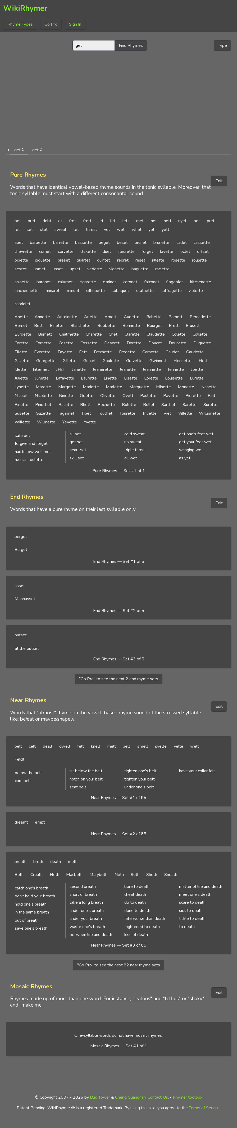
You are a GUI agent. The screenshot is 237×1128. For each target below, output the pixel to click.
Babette (154, 317)
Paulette (148, 396)
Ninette (66, 396)
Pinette (21, 405)
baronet (44, 282)
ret (17, 229)
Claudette (156, 334)
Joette (197, 369)
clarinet (109, 282)
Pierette (193, 396)
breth (38, 862)
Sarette (190, 405)
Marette (43, 387)
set (30, 229)
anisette (22, 282)
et (60, 221)
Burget (21, 549)
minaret (52, 291)
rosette (178, 260)
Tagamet (66, 413)
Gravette (134, 361)
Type (222, 45)
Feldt (19, 759)
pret (211, 221)
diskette (88, 251)
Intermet (41, 369)
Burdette (23, 334)
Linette (110, 378)
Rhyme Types (20, 24)
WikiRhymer (25, 8)
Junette (42, 378)
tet (76, 229)
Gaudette (195, 352)
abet (19, 242)
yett (165, 229)
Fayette (65, 352)
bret (31, 221)
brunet (141, 242)
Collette (200, 334)
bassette (83, 242)
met (140, 221)
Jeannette (152, 369)
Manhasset (25, 599)
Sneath (170, 875)
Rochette (106, 405)
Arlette (91, 317)
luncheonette (27, 291)
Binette (56, 325)
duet (107, 251)
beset (122, 242)
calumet (65, 282)
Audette (131, 317)
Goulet (89, 361)
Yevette (69, 422)
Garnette (150, 352)
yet (151, 229)
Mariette (91, 387)
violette (196, 291)
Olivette (107, 396)
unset (58, 269)
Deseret (112, 343)
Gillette (69, 361)
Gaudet (172, 352)
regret (123, 260)
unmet (39, 269)
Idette (20, 369)
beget (104, 242)
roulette (199, 260)
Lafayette (65, 378)
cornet (45, 251)
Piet (211, 396)
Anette (21, 317)
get (19, 150)
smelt (142, 746)
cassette (202, 242)
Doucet (155, 343)
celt (32, 746)
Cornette (43, 343)
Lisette (130, 378)
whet (137, 229)
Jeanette (128, 369)
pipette (21, 260)
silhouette (95, 291)
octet (185, 251)
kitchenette (200, 282)
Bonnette (131, 325)
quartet (83, 260)
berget (21, 537)
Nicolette (43, 396)
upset (75, 269)
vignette (117, 269)
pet (197, 221)
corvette (66, 251)
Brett (174, 325)
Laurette (89, 378)
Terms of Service (204, 1108)
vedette (94, 269)
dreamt (21, 822)
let (112, 221)
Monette (186, 387)
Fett (83, 352)
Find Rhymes (131, 45)
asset (20, 586)
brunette (161, 242)
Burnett (45, 334)
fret (72, 221)
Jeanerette (102, 369)
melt (111, 746)
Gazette (22, 361)
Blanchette (80, 325)
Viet (167, 413)
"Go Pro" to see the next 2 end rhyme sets (118, 679)
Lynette (22, 387)
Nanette (209, 387)
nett (167, 221)
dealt (47, 746)
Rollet (148, 405)
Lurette (197, 378)
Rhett (85, 405)
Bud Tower (100, 1097)
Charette (94, 334)
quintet (103, 260)
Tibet (86, 413)
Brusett (193, 325)
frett (87, 221)
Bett (38, 325)
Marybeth (98, 875)
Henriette (183, 361)
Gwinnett (158, 361)
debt (47, 221)
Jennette (176, 369)
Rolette (129, 405)
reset (140, 260)
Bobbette (106, 325)
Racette (65, 405)
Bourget (154, 325)
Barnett (175, 317)
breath (20, 862)
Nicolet (21, 396)
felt (80, 746)
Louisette (174, 378)
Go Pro (50, 24)
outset (21, 635)
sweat (60, 229)
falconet (151, 282)
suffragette (171, 291)
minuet (73, 291)
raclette (162, 269)
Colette (178, 334)
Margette (67, 387)
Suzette (43, 413)
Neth (119, 875)
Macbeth (74, 875)
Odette (86, 396)
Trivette (149, 413)
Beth (19, 875)
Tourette (127, 413)
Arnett (110, 317)
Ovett (127, 396)
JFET (60, 369)
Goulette (111, 361)
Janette (79, 369)
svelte (161, 746)
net (154, 221)
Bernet (21, 325)
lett (125, 221)
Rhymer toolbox (187, 1097)
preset (64, 260)
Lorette (151, 378)
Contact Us (158, 1097)
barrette (60, 242)
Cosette (66, 343)
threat (91, 229)
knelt (95, 746)
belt (18, 746)
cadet (181, 242)
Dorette (134, 343)
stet (44, 229)
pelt (126, 746)
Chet (113, 334)
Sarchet (168, 405)
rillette (158, 260)
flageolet (174, 282)
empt (40, 822)
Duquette (202, 343)
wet (121, 229)
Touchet (105, 413)
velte (178, 746)
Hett (203, 361)
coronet (130, 282)
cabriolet (22, 304)
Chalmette (69, 334)
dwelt (64, 746)
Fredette (127, 352)
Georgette (46, 361)
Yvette (90, 422)
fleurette (126, 251)
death (55, 862)
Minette (163, 387)
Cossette (88, 343)
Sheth (151, 875)
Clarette (132, 334)
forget (147, 251)
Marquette (139, 387)
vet (107, 229)
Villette (185, 413)
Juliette (21, 378)
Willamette (209, 413)
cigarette (88, 282)
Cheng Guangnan (130, 1097)
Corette (22, 343)
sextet (21, 269)
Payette (170, 396)
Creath (36, 875)
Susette (22, 413)
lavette (166, 251)
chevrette (23, 251)
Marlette (114, 387)
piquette (43, 260)
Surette (210, 405)
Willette (22, 422)
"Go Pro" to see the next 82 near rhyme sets (118, 965)
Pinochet (43, 405)
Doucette (177, 343)
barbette (38, 242)
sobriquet (120, 291)
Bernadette (200, 317)
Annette (42, 317)
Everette (42, 352)
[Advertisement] (118, 96)
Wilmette (46, 422)
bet (18, 221)
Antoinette (67, 317)
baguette (139, 269)
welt (194, 746)
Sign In (75, 24)
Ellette (21, 352)
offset (203, 251)
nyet (182, 221)
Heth (54, 875)
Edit (219, 181)
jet (100, 221)
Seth (135, 875)
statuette (145, 291)
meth (73, 862)
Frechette (103, 352)
